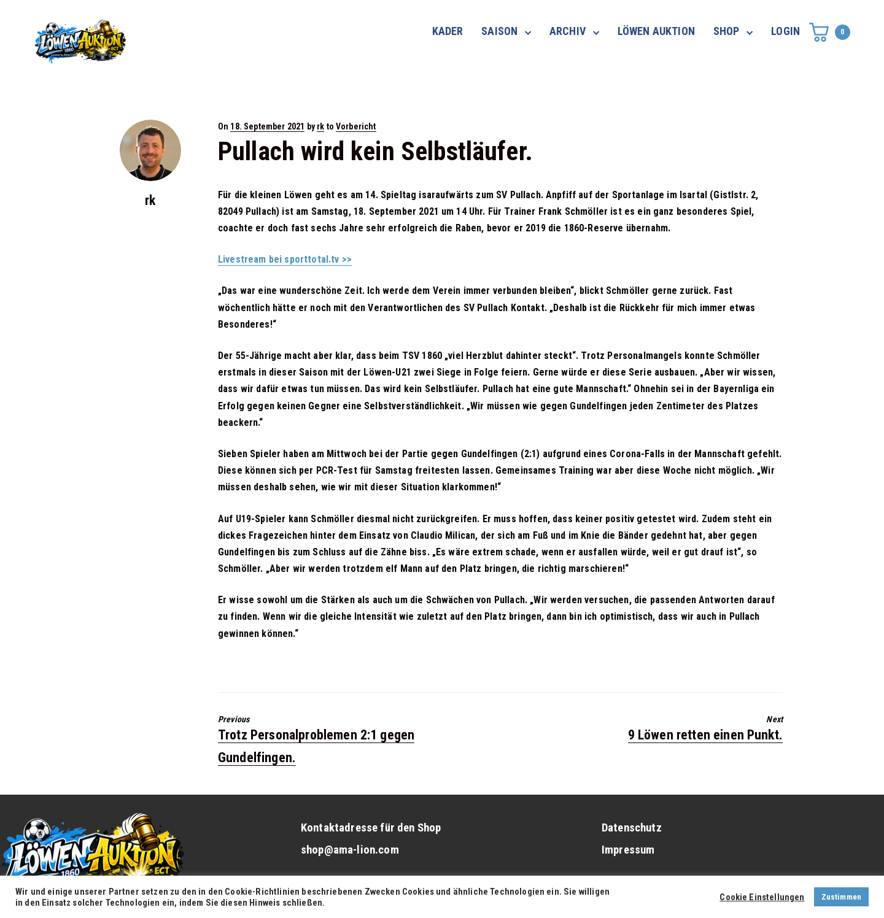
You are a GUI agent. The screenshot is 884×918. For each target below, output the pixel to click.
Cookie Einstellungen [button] (761, 897)
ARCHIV (567, 31)
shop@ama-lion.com (350, 850)
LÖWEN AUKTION (656, 31)
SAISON (499, 31)
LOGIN (785, 31)
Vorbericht (356, 126)
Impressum (628, 850)
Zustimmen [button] (841, 896)
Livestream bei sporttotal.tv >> (285, 259)
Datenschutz (632, 828)
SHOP (726, 31)
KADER (447, 31)
